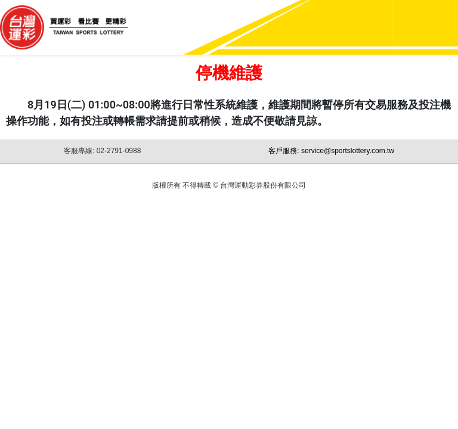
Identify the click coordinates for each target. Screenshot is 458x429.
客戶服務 (331, 151)
